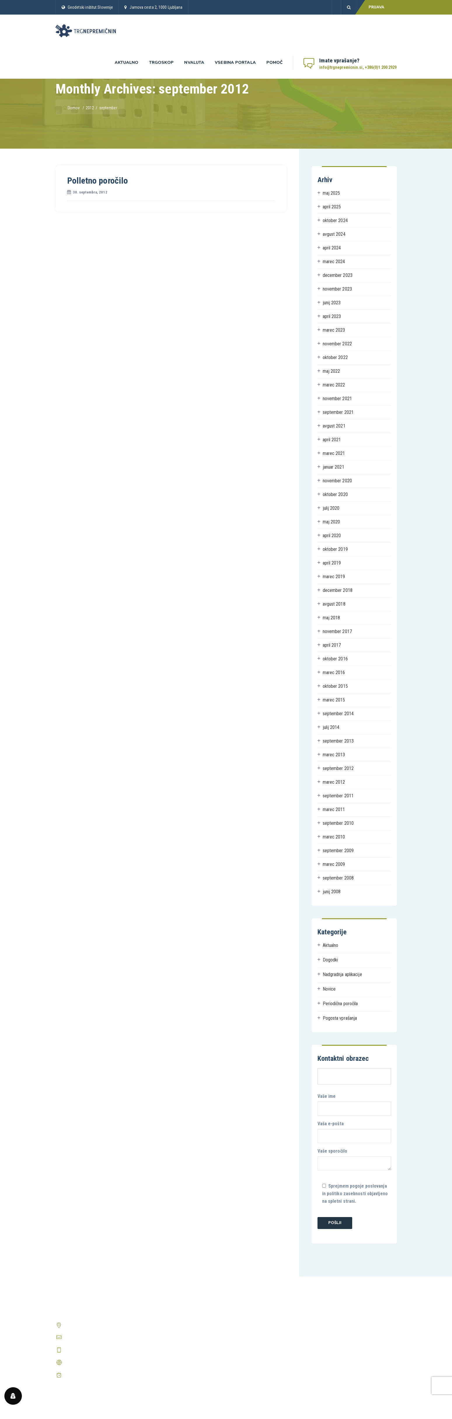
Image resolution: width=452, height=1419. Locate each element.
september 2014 (338, 713)
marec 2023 (334, 330)
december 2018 (337, 590)
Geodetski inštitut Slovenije (90, 7)
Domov (72, 107)
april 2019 (332, 563)
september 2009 (338, 850)
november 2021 (337, 398)
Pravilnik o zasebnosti (251, 1324)
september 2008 (338, 878)
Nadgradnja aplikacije (342, 974)
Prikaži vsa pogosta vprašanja (345, 1343)
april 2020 (332, 535)
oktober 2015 (335, 686)
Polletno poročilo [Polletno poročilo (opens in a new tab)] (97, 180)
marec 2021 (334, 453)
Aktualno (127, 62)
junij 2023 (332, 302)
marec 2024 (334, 261)
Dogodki (330, 960)
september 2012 (338, 768)
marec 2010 (334, 837)
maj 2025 (331, 193)
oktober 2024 (335, 220)
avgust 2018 (334, 604)
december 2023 (337, 275)
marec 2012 (334, 782)
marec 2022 (334, 385)
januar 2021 (333, 467)
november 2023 (337, 289)
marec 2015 (334, 700)
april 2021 (332, 439)
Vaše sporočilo (354, 1159)
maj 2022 (331, 371)
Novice (329, 989)
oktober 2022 (335, 357)
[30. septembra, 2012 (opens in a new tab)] (90, 192)
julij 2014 (331, 727)
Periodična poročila (340, 1003)
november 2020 (337, 480)
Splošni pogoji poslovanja (254, 1313)
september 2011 (338, 796)
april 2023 (332, 316)
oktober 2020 (335, 494)
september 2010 (338, 823)
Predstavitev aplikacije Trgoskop (173, 1324)
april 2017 (332, 645)
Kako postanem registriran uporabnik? (353, 1313)
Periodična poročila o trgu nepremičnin (178, 1357)
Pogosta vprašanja (340, 1018)
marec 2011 (334, 809)
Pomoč (274, 62)
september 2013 (338, 741)
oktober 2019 (335, 549)
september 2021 (338, 412)
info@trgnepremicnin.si (86, 1337)
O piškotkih (241, 1335)
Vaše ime (354, 1104)
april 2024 (332, 248)
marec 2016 (334, 672)
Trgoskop (161, 62)
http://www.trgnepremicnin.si (91, 1362)
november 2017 (337, 631)
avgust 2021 (334, 426)
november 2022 (337, 344)
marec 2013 (334, 754)
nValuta (194, 62)
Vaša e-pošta (354, 1132)
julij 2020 (331, 508)
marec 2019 (334, 576)
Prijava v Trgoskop (160, 1335)
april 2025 (332, 207)
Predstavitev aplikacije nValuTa (171, 1346)
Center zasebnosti (247, 1346)
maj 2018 (331, 617)
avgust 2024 (334, 234)
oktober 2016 (335, 659)
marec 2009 (334, 864)
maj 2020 (331, 522)
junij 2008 (332, 891)
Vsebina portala (235, 62)
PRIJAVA (377, 7)
